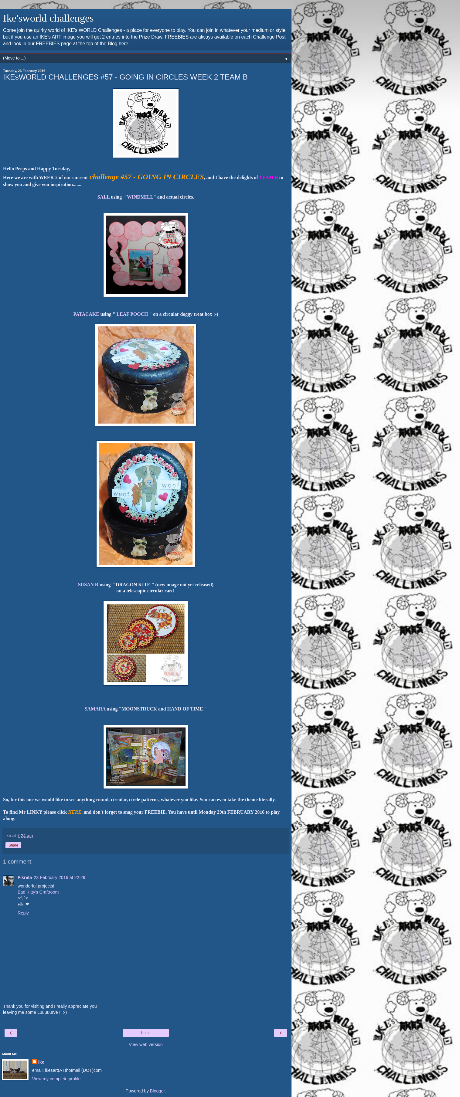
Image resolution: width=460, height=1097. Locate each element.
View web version (146, 1044)
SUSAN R (88, 584)
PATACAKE (86, 314)
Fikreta (25, 877)
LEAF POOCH (132, 314)
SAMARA (95, 708)
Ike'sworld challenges (48, 18)
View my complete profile (56, 1078)
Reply (23, 913)
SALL (103, 196)
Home (146, 1033)
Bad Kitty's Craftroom (38, 892)
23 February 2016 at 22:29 (59, 877)
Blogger (157, 1090)
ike (41, 1062)
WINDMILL (140, 196)
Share (13, 845)
